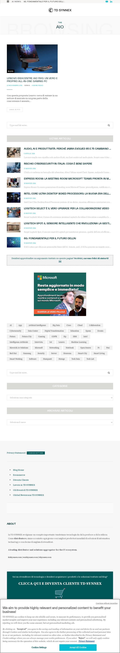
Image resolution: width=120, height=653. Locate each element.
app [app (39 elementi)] (20, 325)
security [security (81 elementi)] (41, 353)
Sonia (27, 85)
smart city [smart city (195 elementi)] (82, 353)
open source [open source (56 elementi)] (85, 348)
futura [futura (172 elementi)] (12, 336)
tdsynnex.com (45, 557)
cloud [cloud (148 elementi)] (80, 325)
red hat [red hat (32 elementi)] (13, 353)
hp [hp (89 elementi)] (65, 336)
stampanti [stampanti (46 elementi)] (47, 359)
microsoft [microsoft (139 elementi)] (39, 348)
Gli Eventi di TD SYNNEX (25, 490)
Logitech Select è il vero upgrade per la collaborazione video (66, 208)
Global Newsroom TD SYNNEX (28, 495)
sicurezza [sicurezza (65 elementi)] (67, 353)
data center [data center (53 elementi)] (33, 331)
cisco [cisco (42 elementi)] (69, 325)
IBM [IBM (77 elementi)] (75, 336)
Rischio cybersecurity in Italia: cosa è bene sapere (58, 163)
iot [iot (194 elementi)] (51, 342)
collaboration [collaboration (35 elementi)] (94, 325)
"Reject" (81, 640)
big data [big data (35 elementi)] (56, 325)
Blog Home (18, 469)
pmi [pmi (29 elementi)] (108, 348)
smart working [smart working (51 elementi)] (16, 359)
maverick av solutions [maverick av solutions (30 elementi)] (19, 348)
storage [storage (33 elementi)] (62, 359)
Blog (10, 71)
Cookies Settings (35, 453)
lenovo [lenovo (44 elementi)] (62, 342)
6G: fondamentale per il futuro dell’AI (45, 1)
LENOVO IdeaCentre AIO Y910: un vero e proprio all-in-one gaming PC (32, 80)
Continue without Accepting (107, 605)
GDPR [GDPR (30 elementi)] (54, 336)
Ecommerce (19, 474)
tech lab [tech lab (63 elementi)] (90, 359)
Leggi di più (14, 109)
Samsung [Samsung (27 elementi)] (27, 353)
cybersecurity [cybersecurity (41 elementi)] (15, 331)
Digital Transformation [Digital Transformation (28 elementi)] (54, 331)
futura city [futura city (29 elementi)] (27, 336)
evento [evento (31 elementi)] (100, 331)
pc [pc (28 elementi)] (99, 348)
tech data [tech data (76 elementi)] (76, 359)
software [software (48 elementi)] (32, 359)
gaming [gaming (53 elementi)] (41, 336)
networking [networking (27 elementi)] (54, 348)
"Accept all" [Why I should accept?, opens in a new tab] (21, 631)
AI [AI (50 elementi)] (11, 325)
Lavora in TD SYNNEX (24, 484)
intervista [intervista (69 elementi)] (39, 342)
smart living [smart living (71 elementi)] (99, 353)
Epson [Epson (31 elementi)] (88, 331)
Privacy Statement (16, 452)
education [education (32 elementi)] (74, 331)
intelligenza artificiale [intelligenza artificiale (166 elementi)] (19, 342)
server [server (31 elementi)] (54, 353)
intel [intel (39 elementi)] (85, 336)
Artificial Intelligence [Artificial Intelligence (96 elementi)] (37, 325)
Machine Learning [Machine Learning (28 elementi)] (78, 342)
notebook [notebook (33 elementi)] (70, 348)
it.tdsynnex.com (15, 557)
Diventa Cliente (21, 479)
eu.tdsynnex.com (30, 557)
